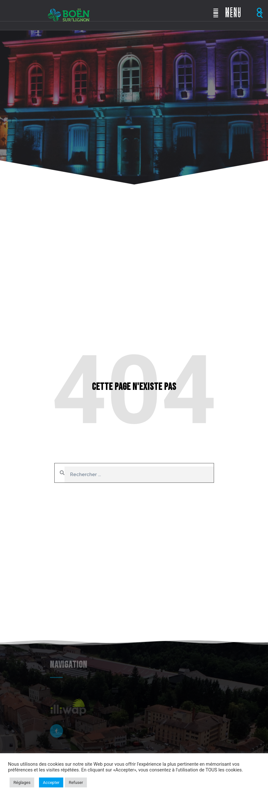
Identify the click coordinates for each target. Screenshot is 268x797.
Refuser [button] (76, 782)
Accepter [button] (51, 782)
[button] (259, 10)
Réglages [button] (21, 782)
